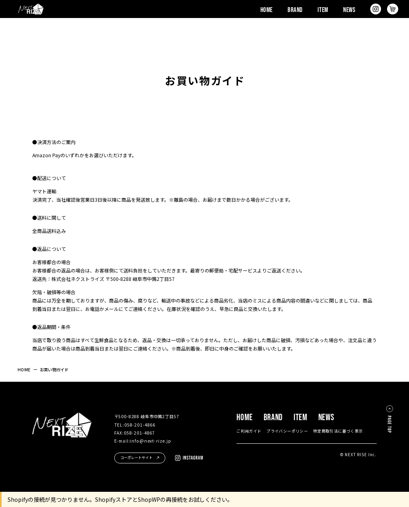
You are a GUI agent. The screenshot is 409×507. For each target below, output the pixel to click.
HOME (266, 9)
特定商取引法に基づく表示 (338, 431)
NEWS (349, 9)
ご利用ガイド (248, 431)
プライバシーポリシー (287, 431)
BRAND (295, 9)
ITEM (323, 9)
